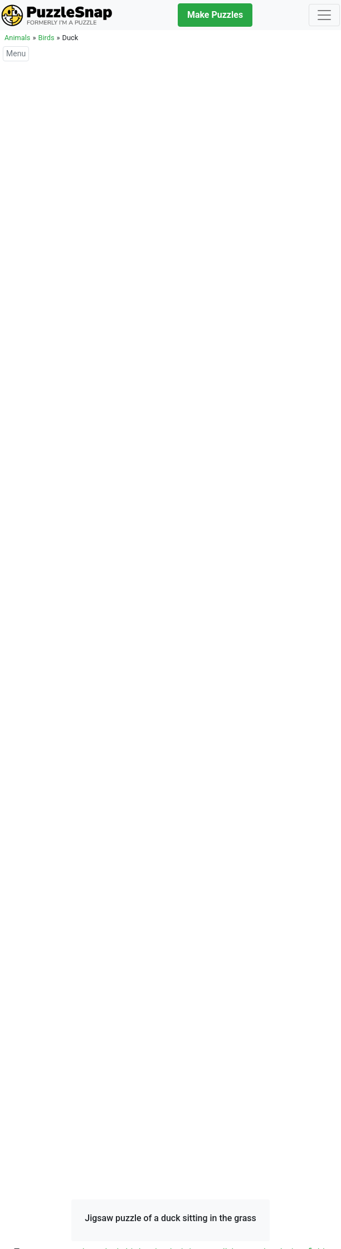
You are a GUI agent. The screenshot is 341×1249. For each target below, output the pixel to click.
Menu (16, 53)
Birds (46, 37)
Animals (17, 37)
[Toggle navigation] (324, 15)
